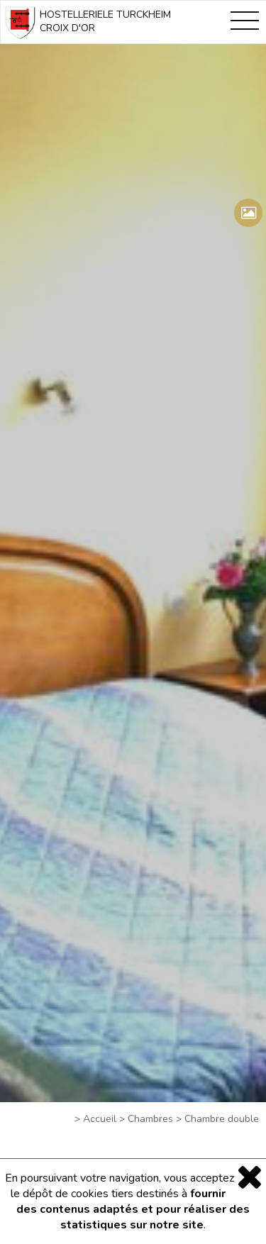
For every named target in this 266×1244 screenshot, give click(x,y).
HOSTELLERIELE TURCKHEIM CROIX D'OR (86, 24)
